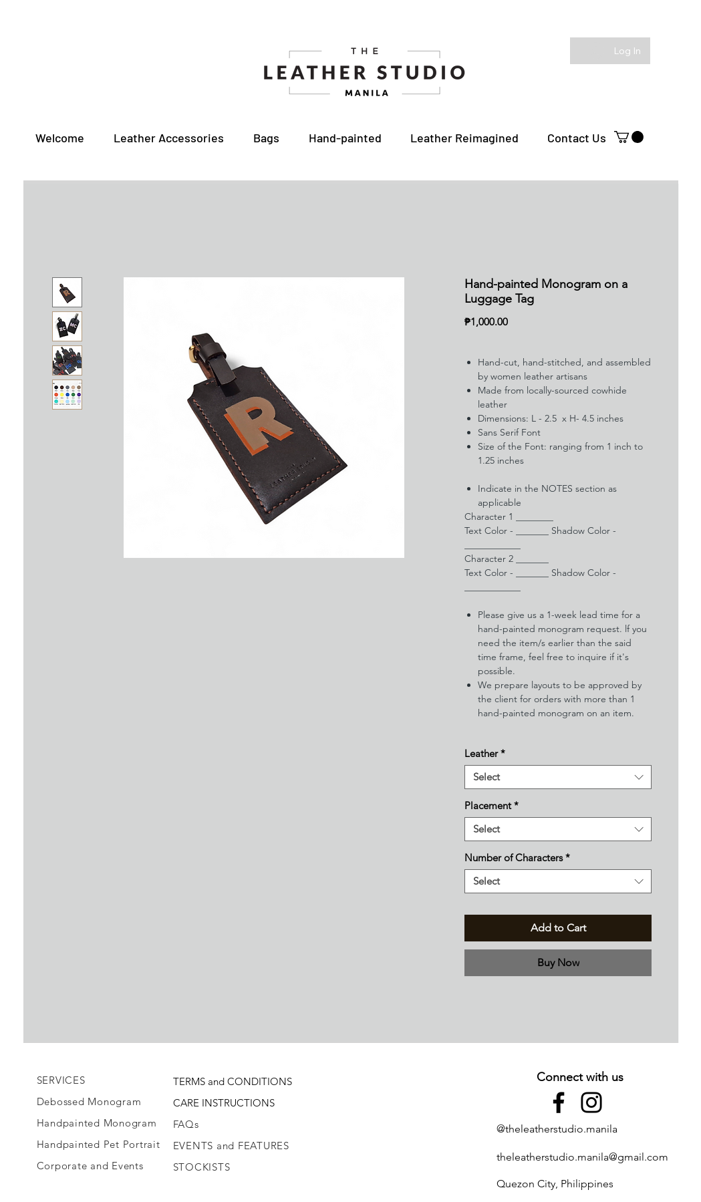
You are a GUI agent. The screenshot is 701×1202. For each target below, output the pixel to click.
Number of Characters (517, 858)
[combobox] (558, 777)
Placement (491, 806)
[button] (169, 138)
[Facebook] (559, 1102)
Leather (484, 754)
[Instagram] (591, 1102)
